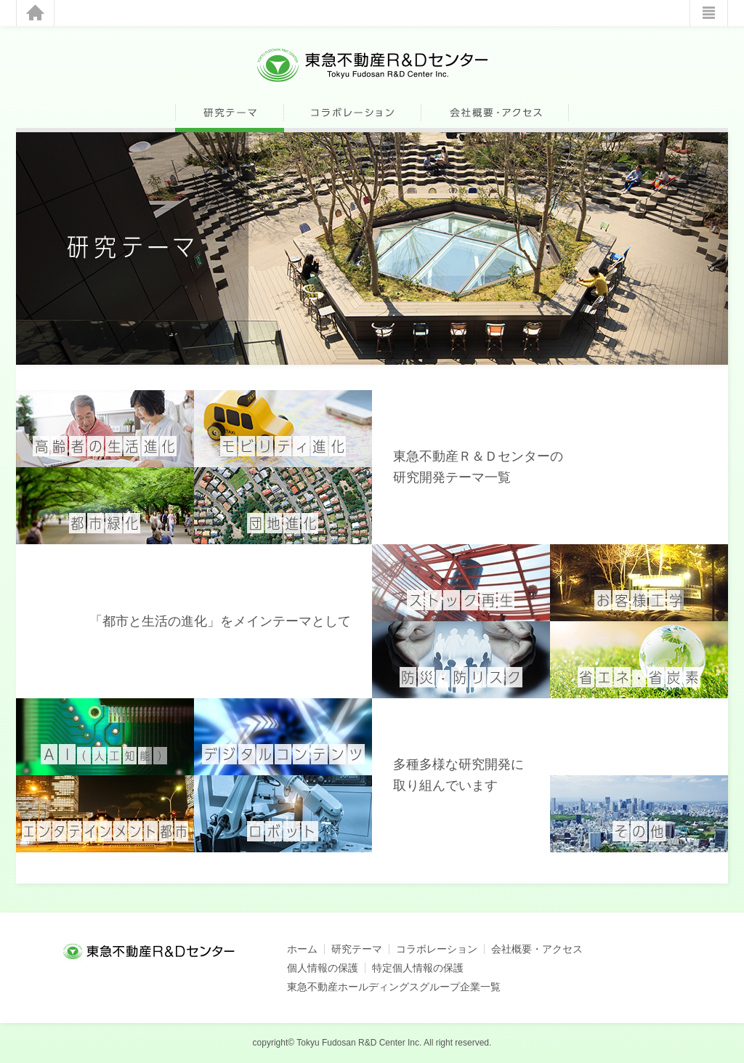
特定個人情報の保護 (418, 968)
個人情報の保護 (322, 968)
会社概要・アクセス (537, 949)
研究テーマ (356, 949)
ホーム (302, 949)
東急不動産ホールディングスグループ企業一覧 (394, 987)
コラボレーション (436, 949)
